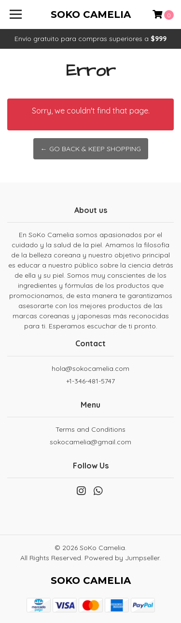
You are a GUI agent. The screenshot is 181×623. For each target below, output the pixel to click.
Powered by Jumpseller (121, 557)
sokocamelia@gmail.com (90, 442)
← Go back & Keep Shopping (91, 148)
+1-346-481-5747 (90, 381)
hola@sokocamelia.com (90, 368)
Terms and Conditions (90, 429)
